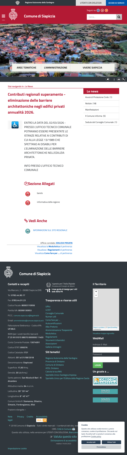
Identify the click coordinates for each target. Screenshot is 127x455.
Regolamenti (51, 336)
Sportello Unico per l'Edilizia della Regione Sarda (67, 378)
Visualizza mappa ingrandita (103, 333)
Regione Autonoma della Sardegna (39, 2)
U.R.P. (48, 310)
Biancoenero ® (75, 432)
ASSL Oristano (52, 368)
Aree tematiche (26, 67)
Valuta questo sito (65, 436)
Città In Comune (64, 429)
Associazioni (51, 343)
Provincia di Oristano (55, 361)
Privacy (20, 416)
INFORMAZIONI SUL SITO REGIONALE (50, 230)
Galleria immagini (53, 347)
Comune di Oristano (55, 364)
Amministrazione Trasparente (59, 330)
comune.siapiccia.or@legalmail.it (26, 315)
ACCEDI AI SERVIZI (116, 2)
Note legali (10, 418)
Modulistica (51, 333)
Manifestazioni (92, 109)
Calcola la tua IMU (54, 371)
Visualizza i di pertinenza (54, 249)
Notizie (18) (90, 103)
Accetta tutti (91, 442)
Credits (30, 416)
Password (97, 354)
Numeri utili (51, 316)
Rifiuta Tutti (111, 442)
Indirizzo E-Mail (100, 344)
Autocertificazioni (54, 323)
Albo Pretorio (52, 326)
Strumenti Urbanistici (55, 340)
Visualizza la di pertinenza (54, 246)
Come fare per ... (53, 320)
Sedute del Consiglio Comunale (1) (101, 122)
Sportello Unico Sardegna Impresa (61, 375)
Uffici (48, 306)
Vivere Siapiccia (92, 67)
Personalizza (101, 447)
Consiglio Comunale (55, 313)
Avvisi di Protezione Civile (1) (98, 97)
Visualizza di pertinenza (53, 253)
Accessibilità (41, 416)
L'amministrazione (55, 67)
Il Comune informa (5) (95, 116)
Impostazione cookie (17, 448)
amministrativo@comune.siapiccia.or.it (28, 320)
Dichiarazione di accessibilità (64, 440)
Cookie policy (96, 437)
